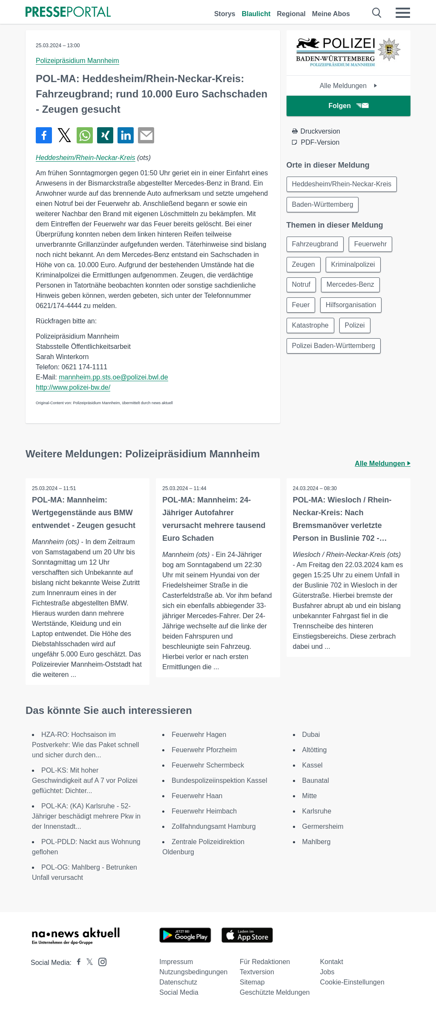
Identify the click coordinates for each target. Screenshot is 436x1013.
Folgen (348, 105)
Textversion (257, 972)
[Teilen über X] (64, 135)
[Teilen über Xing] (105, 135)
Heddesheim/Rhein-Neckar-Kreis (85, 157)
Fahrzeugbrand (315, 244)
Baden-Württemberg (322, 204)
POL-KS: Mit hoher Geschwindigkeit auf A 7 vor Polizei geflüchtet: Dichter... (85, 780)
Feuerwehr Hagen (199, 734)
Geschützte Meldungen (275, 992)
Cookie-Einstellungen (352, 982)
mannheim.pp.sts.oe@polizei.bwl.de (113, 377)
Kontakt (331, 961)
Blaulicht (256, 13)
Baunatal (315, 780)
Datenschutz (178, 982)
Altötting (314, 749)
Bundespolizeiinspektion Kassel (219, 780)
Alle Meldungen (348, 85)
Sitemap (252, 982)
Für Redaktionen (265, 961)
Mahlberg (316, 841)
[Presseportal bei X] (87, 962)
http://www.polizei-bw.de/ (73, 387)
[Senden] (146, 135)
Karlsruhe (316, 811)
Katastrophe (310, 325)
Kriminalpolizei (353, 264)
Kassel (312, 765)
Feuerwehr (370, 244)
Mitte (309, 795)
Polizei (355, 325)
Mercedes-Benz (350, 284)
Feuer (301, 305)
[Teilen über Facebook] (44, 135)
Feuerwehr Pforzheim (204, 749)
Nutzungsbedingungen (193, 972)
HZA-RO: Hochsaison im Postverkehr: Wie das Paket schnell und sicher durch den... (85, 745)
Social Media (178, 992)
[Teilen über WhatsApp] (85, 135)
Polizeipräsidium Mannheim (77, 60)
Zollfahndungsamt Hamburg (213, 826)
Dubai (311, 734)
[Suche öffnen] (377, 13)
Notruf (301, 284)
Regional (291, 13)
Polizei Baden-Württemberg (334, 346)
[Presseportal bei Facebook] (76, 962)
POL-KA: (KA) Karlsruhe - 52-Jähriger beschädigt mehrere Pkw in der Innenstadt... (86, 816)
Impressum (176, 961)
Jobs (327, 972)
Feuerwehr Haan (197, 795)
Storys (224, 13)
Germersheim (323, 826)
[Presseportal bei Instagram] (99, 961)
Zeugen (303, 264)
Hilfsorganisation (351, 305)
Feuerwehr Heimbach (204, 811)
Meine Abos (331, 13)
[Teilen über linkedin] (126, 135)
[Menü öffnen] (402, 13)
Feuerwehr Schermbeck (208, 765)
